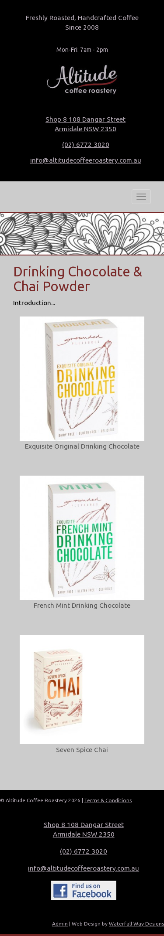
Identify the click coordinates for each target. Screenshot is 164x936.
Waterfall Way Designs (136, 923)
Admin (60, 923)
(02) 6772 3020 (85, 144)
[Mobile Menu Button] (141, 196)
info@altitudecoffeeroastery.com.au (85, 160)
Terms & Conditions (108, 800)
